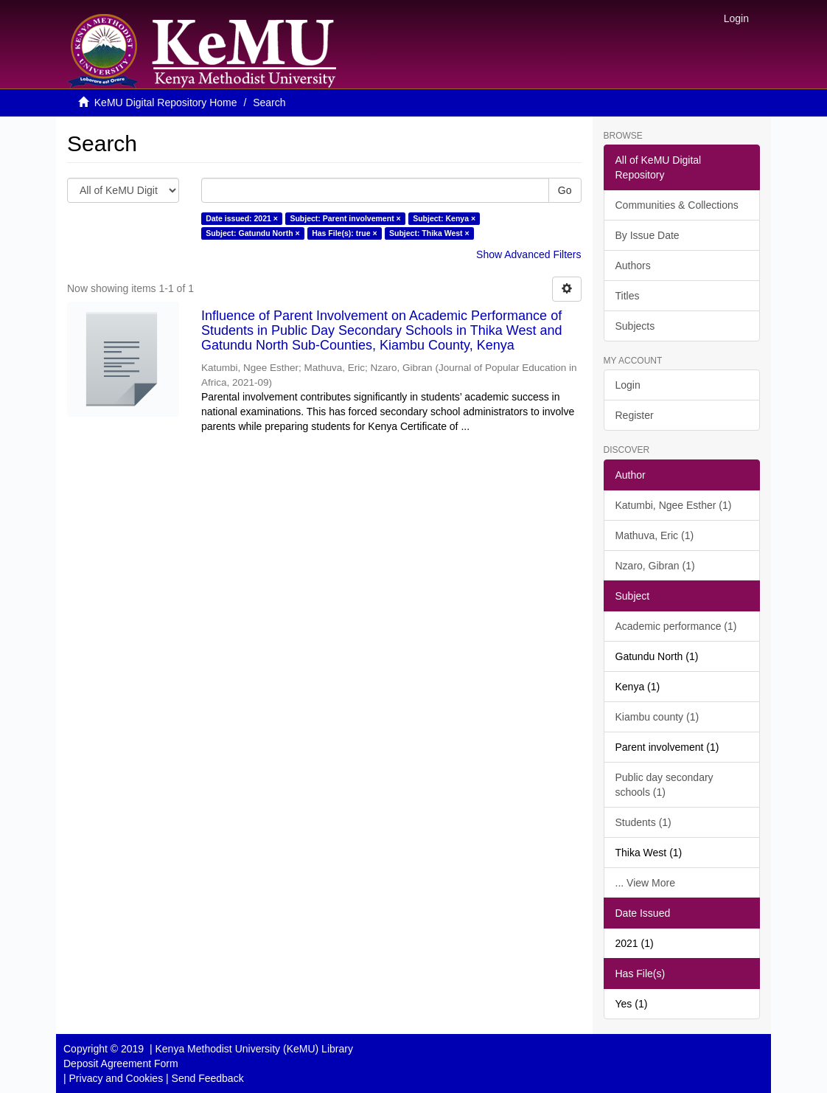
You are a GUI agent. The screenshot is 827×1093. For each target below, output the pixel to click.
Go (565, 190)
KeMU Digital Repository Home (165, 102)
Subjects (635, 326)
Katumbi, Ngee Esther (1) (673, 505)
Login (628, 385)
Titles (627, 296)
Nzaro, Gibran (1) (655, 566)
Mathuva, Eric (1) (654, 535)
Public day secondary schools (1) (664, 784)
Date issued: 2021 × (242, 218)
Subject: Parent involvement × (345, 218)
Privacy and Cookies (116, 1078)
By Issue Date (647, 235)
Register (634, 415)
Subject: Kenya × (444, 218)
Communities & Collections (677, 205)
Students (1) (643, 822)
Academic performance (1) (676, 626)
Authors (633, 265)
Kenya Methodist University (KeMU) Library (253, 1049)
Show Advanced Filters (528, 254)
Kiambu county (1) (657, 717)
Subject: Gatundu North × (252, 233)
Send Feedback (208, 1078)
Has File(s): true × (344, 233)
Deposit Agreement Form (120, 1063)
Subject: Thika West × (429, 233)
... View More (645, 883)
